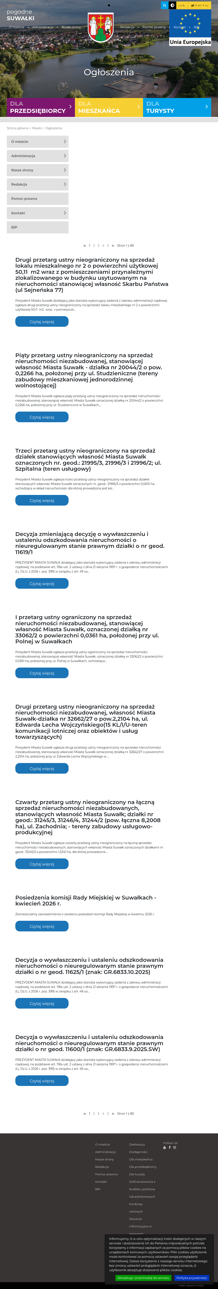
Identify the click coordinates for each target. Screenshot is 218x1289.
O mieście (16, 27)
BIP (196, 27)
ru (206, 5)
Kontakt (180, 27)
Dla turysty (137, 1174)
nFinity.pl (200, 1286)
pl (192, 5)
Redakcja (127, 27)
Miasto (37, 128)
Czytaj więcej (42, 322)
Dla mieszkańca (140, 1159)
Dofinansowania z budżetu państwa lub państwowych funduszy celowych (142, 1196)
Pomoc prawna (154, 27)
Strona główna (18, 128)
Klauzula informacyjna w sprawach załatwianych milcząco (140, 1234)
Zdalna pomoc (140, 1271)
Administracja (42, 27)
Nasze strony (71, 27)
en (199, 5)
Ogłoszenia (54, 128)
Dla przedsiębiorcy (142, 1167)
